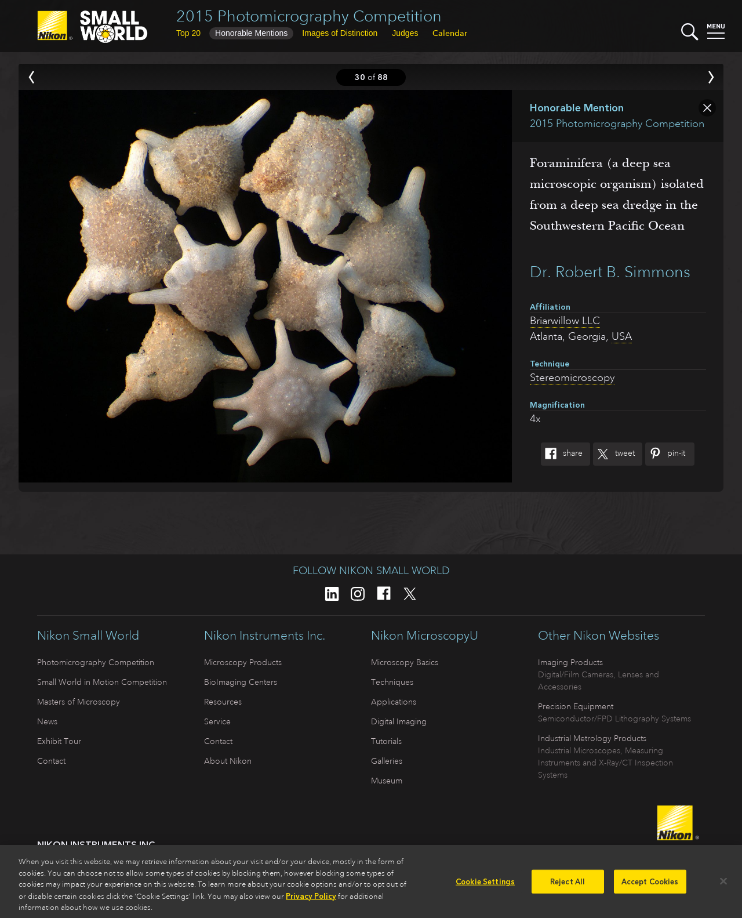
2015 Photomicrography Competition (309, 16)
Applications (393, 701)
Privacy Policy (311, 899)
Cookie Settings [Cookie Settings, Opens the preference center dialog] (485, 885)
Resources (223, 701)
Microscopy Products (243, 662)
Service (217, 721)
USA (622, 336)
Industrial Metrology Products (592, 738)
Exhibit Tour (59, 741)
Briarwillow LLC (565, 320)
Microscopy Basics (404, 662)
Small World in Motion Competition (102, 682)
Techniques (392, 682)
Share (562, 454)
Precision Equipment (575, 706)
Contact (51, 761)
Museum (386, 780)
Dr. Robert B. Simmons (610, 271)
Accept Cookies (650, 885)
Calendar (449, 33)
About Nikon (228, 761)
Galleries (386, 761)
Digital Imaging (399, 721)
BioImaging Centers (240, 682)
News (47, 721)
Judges (405, 33)
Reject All (567, 885)
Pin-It (665, 454)
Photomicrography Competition (95, 662)
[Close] (723, 884)
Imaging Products (570, 662)
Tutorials (386, 741)
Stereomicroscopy (572, 377)
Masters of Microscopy (78, 701)
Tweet (614, 454)
